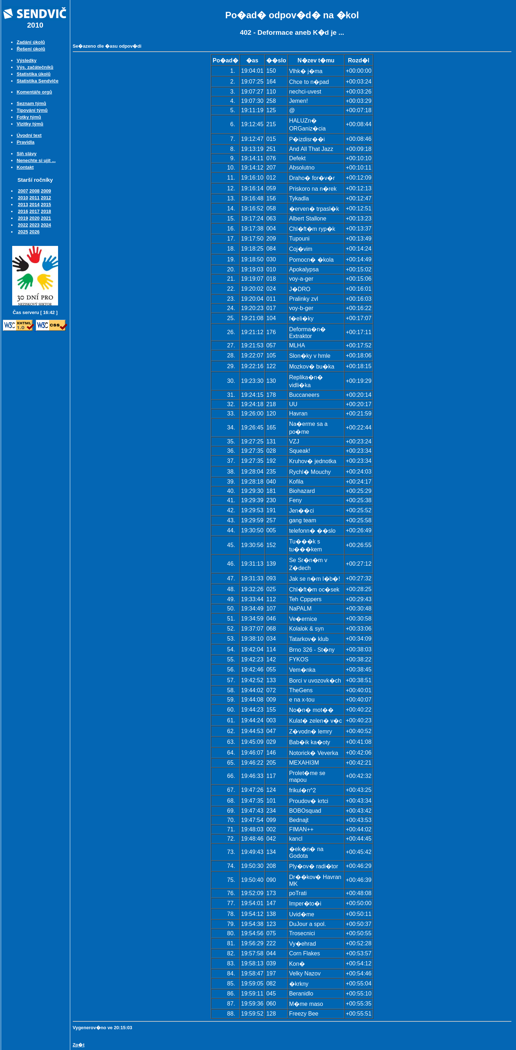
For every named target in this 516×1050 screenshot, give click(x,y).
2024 (46, 225)
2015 (46, 204)
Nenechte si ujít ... (36, 160)
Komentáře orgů (34, 92)
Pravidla (25, 142)
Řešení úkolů (30, 49)
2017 (34, 211)
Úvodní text (29, 135)
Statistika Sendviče (37, 81)
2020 (34, 218)
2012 (46, 197)
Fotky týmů (28, 117)
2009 (46, 191)
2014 (34, 204)
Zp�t (79, 1044)
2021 (46, 218)
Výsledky (26, 60)
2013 (23, 204)
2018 (46, 211)
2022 (23, 225)
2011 (34, 197)
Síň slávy (26, 153)
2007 (23, 191)
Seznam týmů (31, 103)
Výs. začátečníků (34, 67)
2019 (23, 218)
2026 (34, 231)
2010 (23, 197)
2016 (23, 211)
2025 (23, 231)
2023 (34, 225)
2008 (34, 191)
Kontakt (25, 167)
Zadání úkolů (30, 42)
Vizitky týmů (29, 124)
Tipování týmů (32, 110)
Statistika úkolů (33, 74)
